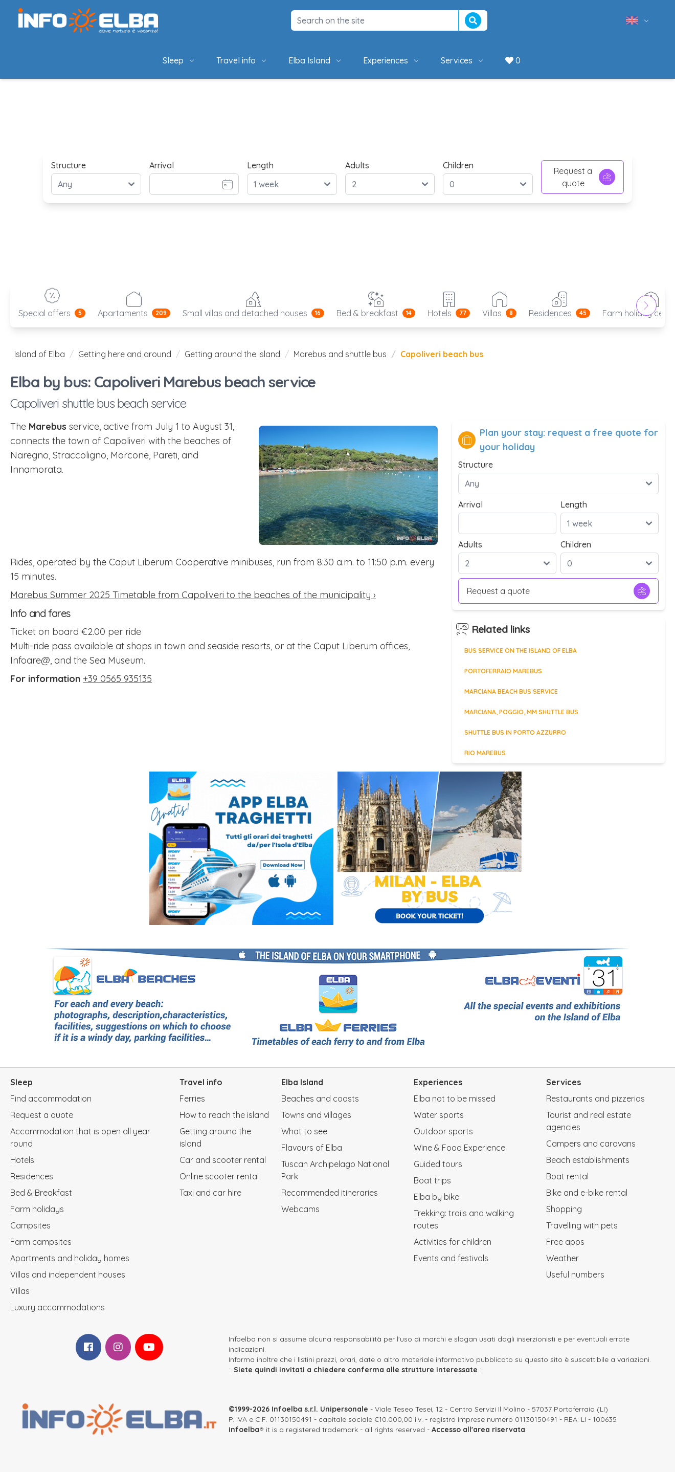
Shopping (564, 1209)
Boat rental (567, 1176)
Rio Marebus (485, 753)
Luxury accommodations (57, 1307)
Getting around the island (232, 354)
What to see (304, 1131)
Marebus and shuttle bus (340, 354)
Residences (31, 1176)
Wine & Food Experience (459, 1148)
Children (458, 165)
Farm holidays (37, 1209)
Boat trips (432, 1180)
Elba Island (315, 60)
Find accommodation (51, 1098)
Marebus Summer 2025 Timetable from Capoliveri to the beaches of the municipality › (193, 595)
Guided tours (438, 1164)
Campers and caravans (591, 1143)
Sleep (179, 60)
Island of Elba (39, 354)
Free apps (565, 1242)
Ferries (192, 1098)
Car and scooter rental (222, 1160)
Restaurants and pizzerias (595, 1098)
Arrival (161, 165)
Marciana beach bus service (511, 691)
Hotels (22, 1160)
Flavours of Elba (311, 1148)
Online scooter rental (219, 1176)
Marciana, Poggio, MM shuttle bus (521, 712)
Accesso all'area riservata (478, 1429)
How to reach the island (224, 1115)
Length (260, 165)
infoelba (244, 1429)
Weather (562, 1258)
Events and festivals (451, 1258)
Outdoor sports (443, 1131)
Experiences (391, 60)
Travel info (242, 60)
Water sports (439, 1115)
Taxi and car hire (210, 1193)
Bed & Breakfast (41, 1193)
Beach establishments (587, 1160)
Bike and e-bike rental (586, 1193)
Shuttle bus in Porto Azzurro (515, 732)
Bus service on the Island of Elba (520, 650)
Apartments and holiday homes (69, 1258)
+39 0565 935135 (117, 679)
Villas (20, 1291)
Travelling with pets (582, 1225)
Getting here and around (124, 354)
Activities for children (452, 1242)
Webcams (300, 1209)
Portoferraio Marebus (503, 671)
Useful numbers (575, 1274)
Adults (357, 165)
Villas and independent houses (67, 1274)
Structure (68, 165)
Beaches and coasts (320, 1098)
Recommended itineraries (329, 1193)
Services (463, 60)
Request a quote (584, 177)
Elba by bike (436, 1197)
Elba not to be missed (455, 1098)
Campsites (30, 1225)
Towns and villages (316, 1115)
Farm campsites (41, 1242)
